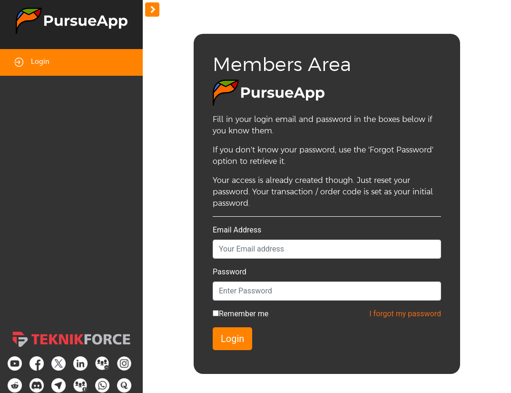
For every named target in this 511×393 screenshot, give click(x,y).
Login (31, 62)
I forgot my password (405, 313)
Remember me (243, 313)
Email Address (237, 229)
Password (229, 271)
